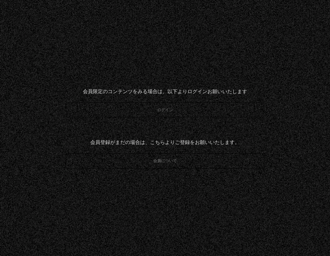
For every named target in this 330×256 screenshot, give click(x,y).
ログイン (165, 110)
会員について (165, 161)
